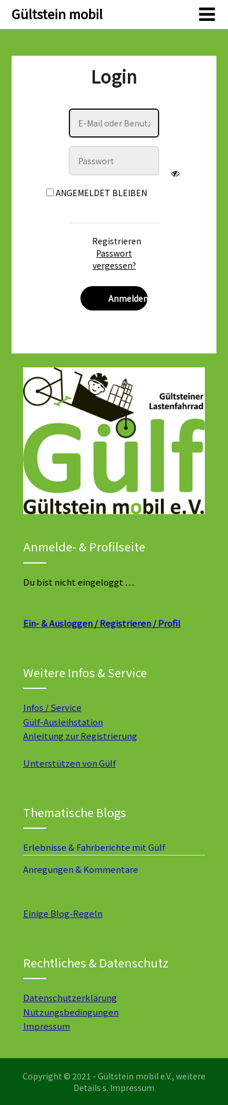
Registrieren (116, 241)
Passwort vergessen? (114, 259)
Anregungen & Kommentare (80, 869)
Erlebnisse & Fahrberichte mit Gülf (94, 847)
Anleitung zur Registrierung (80, 736)
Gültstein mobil (57, 13)
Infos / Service (52, 707)
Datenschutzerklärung (70, 997)
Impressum (46, 1026)
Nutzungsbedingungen (71, 1012)
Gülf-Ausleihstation (63, 722)
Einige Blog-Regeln (62, 913)
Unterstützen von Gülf (69, 763)
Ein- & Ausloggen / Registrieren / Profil (102, 623)
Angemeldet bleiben (96, 192)
